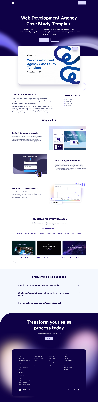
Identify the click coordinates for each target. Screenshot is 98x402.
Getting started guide (53, 364)
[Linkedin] (78, 390)
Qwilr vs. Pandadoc (23, 377)
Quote (73, 233)
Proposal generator (38, 356)
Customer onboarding (39, 365)
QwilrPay (21, 364)
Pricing (20, 369)
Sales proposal (51, 235)
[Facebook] (76, 390)
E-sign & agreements (23, 367)
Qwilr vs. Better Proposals (24, 380)
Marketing (60, 233)
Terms (65, 364)
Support (66, 369)
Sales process (34, 233)
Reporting (79, 233)
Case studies (52, 358)
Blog (50, 360)
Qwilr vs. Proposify (23, 378)
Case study (67, 233)
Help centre (69, 389)
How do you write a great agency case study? (49, 285)
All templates (19, 233)
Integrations (21, 365)
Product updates (52, 362)
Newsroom (66, 362)
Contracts (36, 360)
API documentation (53, 365)
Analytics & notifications (24, 360)
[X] (74, 390)
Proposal (27, 233)
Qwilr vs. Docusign (23, 382)
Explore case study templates (49, 228)
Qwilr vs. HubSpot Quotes (24, 384)
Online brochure (42, 235)
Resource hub (52, 356)
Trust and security (68, 367)
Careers (66, 358)
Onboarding (42, 233)
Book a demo (74, 2)
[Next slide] (16, 262)
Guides (58, 235)
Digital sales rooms (38, 362)
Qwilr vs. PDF (21, 375)
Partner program (68, 360)
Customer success (51, 233)
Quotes (20, 362)
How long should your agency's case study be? (49, 303)
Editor (20, 356)
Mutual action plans (38, 364)
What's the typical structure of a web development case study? (49, 294)
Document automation (39, 358)
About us (66, 356)
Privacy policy (67, 365)
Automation (21, 358)
